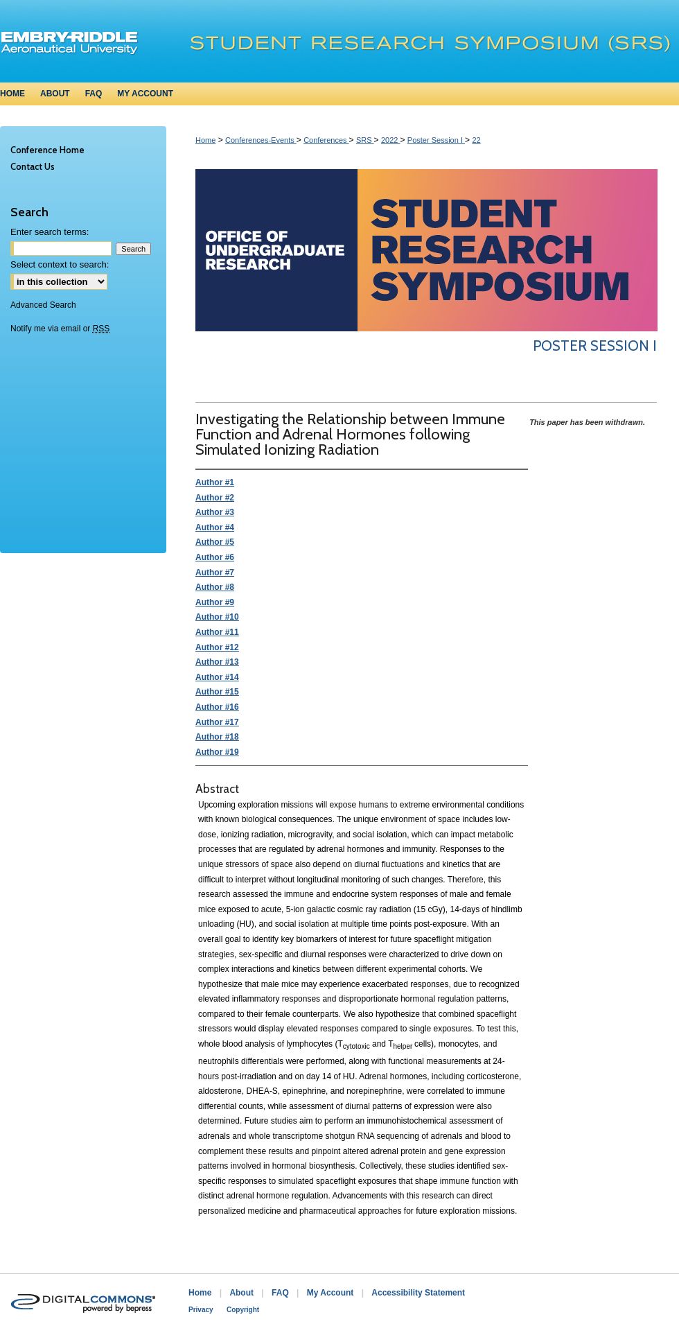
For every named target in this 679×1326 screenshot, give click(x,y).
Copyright (243, 1310)
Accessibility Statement (418, 1293)
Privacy (200, 1310)
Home (205, 140)
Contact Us (32, 166)
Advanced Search (43, 305)
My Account (330, 1293)
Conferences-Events (261, 140)
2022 (390, 140)
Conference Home (47, 149)
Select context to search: (59, 264)
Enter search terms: (49, 232)
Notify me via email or (59, 328)
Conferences (326, 140)
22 (476, 140)
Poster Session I (436, 140)
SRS (365, 140)
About (241, 1293)
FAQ (280, 1293)
